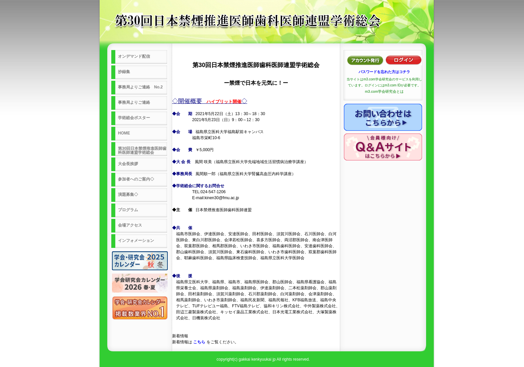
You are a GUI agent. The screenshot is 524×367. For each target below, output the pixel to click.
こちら (199, 342)
